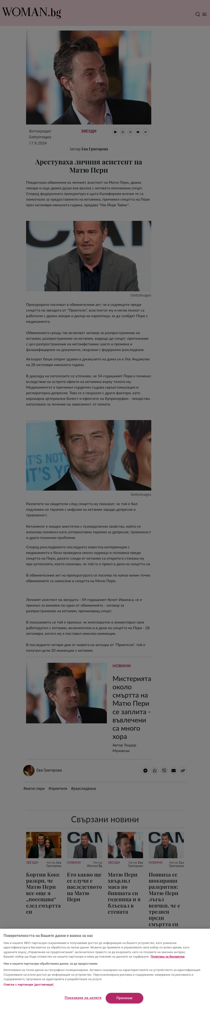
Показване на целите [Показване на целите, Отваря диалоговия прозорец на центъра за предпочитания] (83, 998)
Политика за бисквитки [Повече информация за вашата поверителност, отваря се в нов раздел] (167, 956)
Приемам (125, 998)
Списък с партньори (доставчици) (29, 984)
